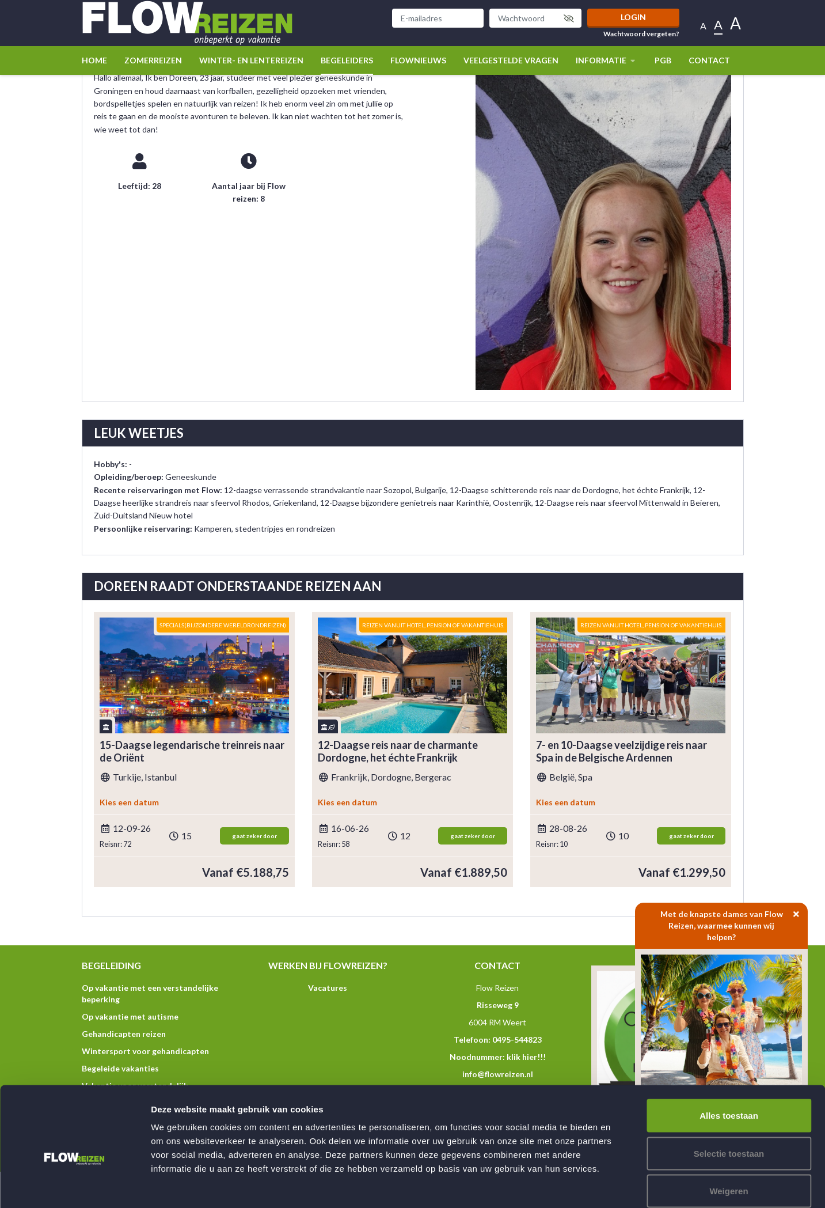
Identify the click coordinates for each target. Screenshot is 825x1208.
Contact (709, 60)
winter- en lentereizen (251, 60)
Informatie (606, 60)
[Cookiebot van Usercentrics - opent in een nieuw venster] (74, 1185)
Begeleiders (347, 60)
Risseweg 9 (498, 1005)
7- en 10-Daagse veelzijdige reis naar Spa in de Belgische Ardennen (621, 751)
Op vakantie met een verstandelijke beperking (150, 993)
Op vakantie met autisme (130, 1016)
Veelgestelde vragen (510, 60)
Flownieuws (418, 60)
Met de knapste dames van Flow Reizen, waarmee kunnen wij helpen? (734, 922)
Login (633, 17)
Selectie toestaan (729, 1095)
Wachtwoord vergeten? (641, 34)
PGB (663, 60)
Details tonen (622, 1185)
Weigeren (728, 1132)
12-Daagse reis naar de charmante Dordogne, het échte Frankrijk (398, 751)
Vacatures (327, 988)
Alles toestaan (728, 1057)
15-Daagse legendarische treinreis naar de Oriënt (192, 751)
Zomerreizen (153, 60)
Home (94, 60)
